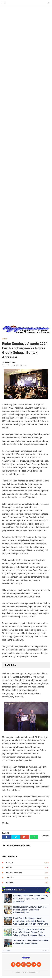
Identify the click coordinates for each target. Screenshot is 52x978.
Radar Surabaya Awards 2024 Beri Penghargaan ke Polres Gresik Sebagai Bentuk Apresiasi (24, 350)
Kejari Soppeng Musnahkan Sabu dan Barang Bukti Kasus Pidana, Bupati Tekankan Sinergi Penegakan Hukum (29, 932)
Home (4, 339)
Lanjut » (45, 950)
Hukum (9, 868)
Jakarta (10, 878)
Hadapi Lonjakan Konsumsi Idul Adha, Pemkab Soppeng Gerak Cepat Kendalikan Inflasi (29, 910)
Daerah (9, 863)
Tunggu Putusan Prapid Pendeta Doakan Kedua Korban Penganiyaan (30, 941)
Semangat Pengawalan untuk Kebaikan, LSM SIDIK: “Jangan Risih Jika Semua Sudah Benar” (30, 899)
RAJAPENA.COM (33, 973)
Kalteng (9, 883)
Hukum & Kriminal (14, 873)
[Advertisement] (26, 26)
